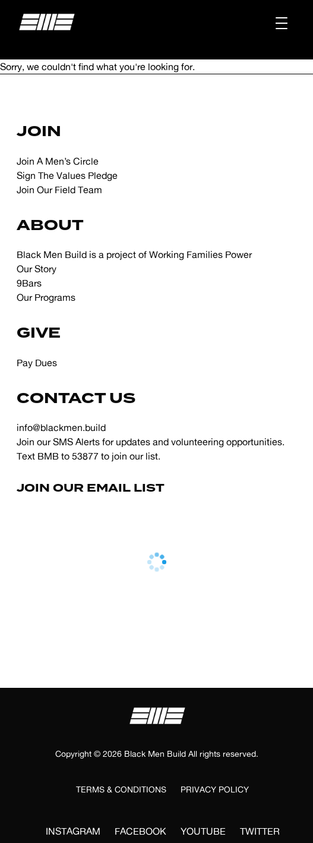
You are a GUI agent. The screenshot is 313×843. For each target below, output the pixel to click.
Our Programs (46, 297)
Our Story (36, 269)
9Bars (29, 283)
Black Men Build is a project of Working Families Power (134, 254)
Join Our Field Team (59, 190)
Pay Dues (37, 363)
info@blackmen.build (61, 427)
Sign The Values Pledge (67, 175)
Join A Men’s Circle (58, 161)
